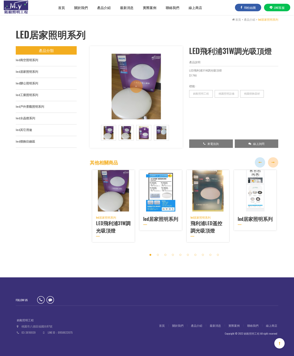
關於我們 (81, 7)
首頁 (61, 7)
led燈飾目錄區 (25, 143)
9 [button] (210, 252)
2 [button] (157, 252)
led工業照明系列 (27, 96)
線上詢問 (256, 145)
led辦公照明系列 (27, 84)
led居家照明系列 (268, 19)
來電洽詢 (211, 145)
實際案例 (149, 7)
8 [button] (202, 252)
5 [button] (180, 252)
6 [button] (187, 252)
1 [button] (150, 252)
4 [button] (172, 252)
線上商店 (195, 7)
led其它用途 (24, 131)
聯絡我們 (172, 7)
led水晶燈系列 (25, 119)
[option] (136, 87)
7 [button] (195, 252)
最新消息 (127, 7)
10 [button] (217, 252)
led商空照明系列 (27, 61)
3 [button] (165, 252)
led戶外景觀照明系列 (30, 108)
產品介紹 (104, 7)
